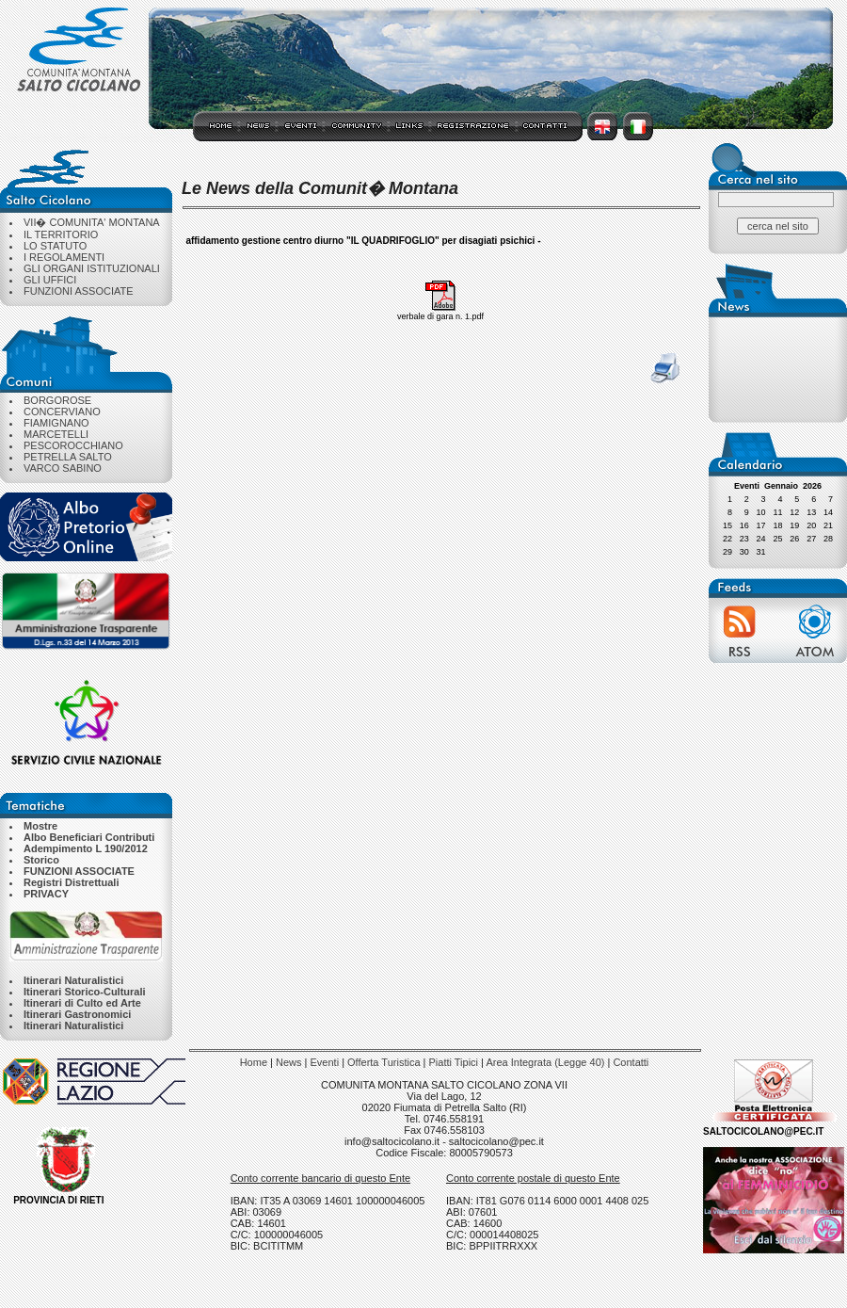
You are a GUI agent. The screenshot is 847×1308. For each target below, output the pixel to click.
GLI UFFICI (50, 279)
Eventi (325, 1062)
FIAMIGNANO (56, 422)
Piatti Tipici (453, 1062)
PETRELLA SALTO (68, 456)
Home (253, 1062)
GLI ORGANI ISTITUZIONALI (92, 268)
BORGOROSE (57, 400)
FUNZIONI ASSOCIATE (79, 291)
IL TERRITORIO (61, 234)
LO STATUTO (55, 245)
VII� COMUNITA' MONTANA (92, 222)
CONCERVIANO (62, 411)
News (289, 1062)
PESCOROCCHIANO (73, 445)
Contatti (630, 1062)
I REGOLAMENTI (64, 257)
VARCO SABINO (63, 468)
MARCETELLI (56, 434)
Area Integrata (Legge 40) (545, 1062)
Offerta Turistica (383, 1062)
